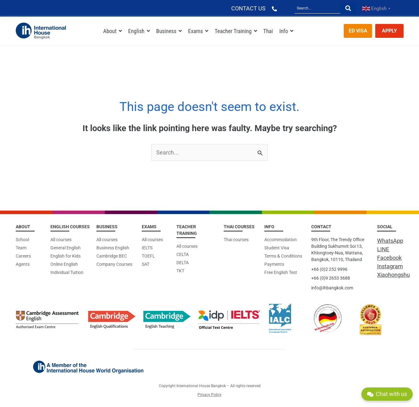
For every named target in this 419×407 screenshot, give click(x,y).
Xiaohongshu (393, 274)
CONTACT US (248, 8)
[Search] (317, 8)
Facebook (389, 257)
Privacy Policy (209, 394)
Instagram (390, 266)
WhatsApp (390, 240)
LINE (383, 249)
